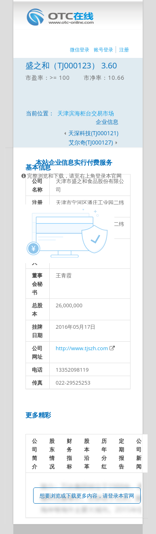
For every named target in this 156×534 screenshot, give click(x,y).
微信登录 (79, 49)
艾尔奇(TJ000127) (91, 142)
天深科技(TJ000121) (93, 133)
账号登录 (103, 49)
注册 (124, 49)
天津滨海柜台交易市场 (85, 113)
